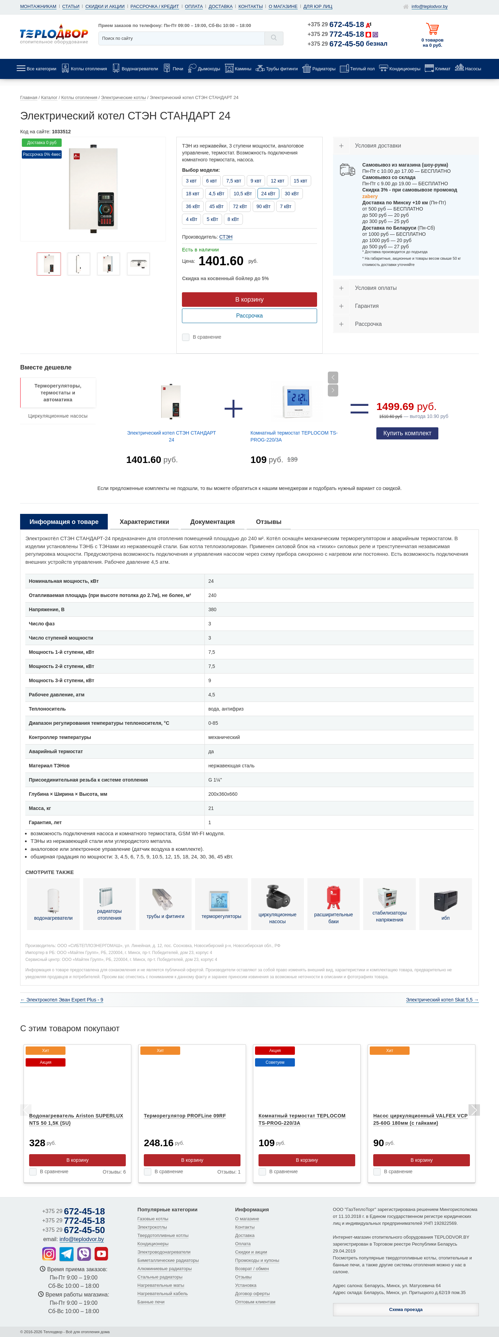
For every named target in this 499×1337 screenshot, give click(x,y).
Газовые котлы (153, 1218)
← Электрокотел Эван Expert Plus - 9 (61, 999)
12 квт (277, 181)
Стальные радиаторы (160, 1277)
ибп (445, 904)
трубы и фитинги (165, 903)
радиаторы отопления (109, 904)
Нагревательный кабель (163, 1293)
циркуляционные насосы (277, 903)
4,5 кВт (217, 193)
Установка (245, 1285)
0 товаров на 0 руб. (432, 42)
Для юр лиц (318, 6)
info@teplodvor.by (430, 6)
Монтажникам (38, 6)
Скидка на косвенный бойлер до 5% (225, 278)
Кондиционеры (153, 1243)
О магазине (283, 6)
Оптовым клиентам (255, 1301)
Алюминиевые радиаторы (165, 1268)
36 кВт (193, 206)
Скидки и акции (104, 6)
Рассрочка (249, 316)
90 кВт (263, 206)
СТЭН (226, 237)
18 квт (192, 193)
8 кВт (233, 219)
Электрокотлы (152, 1227)
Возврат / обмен (252, 1268)
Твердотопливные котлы (163, 1235)
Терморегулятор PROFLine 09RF (185, 1115)
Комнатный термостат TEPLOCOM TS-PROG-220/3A (294, 436)
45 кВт (216, 206)
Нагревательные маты (161, 1285)
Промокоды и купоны (257, 1260)
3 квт (191, 181)
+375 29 (336, 24)
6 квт (211, 181)
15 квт (300, 181)
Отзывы (243, 1277)
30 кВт (292, 193)
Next (474, 1111)
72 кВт (240, 206)
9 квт (256, 181)
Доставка (221, 6)
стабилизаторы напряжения (390, 903)
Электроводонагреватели (164, 1252)
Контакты (250, 6)
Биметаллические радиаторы (168, 1260)
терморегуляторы (221, 903)
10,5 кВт (243, 193)
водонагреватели (53, 904)
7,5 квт (233, 181)
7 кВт (285, 206)
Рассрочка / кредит (155, 6)
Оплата (194, 6)
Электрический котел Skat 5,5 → (442, 999)
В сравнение (207, 337)
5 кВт (212, 219)
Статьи (71, 6)
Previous (25, 1111)
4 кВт (191, 219)
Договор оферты (252, 1293)
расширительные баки (333, 903)
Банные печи (151, 1301)
